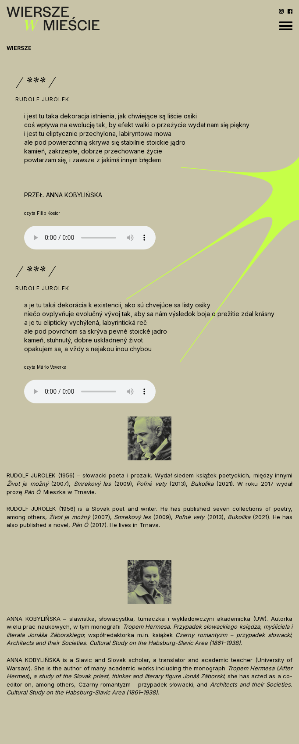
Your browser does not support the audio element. (90, 237)
